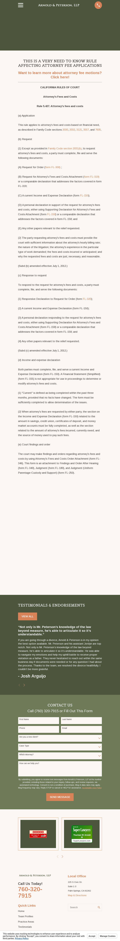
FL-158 (51, 214)
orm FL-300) (53, 167)
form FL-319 (91, 176)
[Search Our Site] (99, 907)
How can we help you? (29, 763)
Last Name (67, 719)
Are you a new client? (28, 737)
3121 (79, 129)
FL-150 (84, 195)
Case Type (24, 746)
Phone (22, 728)
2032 (72, 129)
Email (64, 728)
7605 (98, 129)
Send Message (60, 797)
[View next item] (24, 685)
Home (21, 911)
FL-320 (87, 298)
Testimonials (25, 927)
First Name (24, 719)
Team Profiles (25, 916)
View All (27, 616)
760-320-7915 (30, 892)
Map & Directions (77, 895)
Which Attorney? (26, 754)
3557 (86, 129)
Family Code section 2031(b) (65, 148)
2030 (65, 129)
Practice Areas (26, 921)
